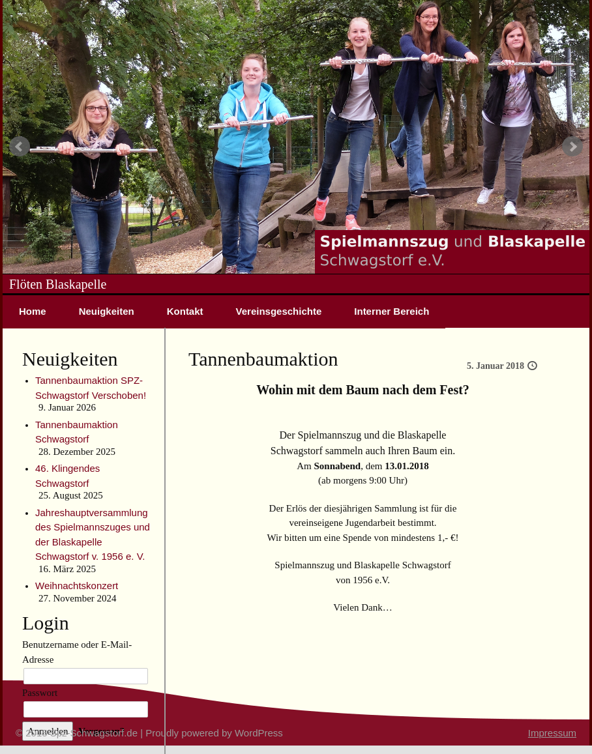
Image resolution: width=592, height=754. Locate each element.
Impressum (552, 732)
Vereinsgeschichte (279, 311)
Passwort (39, 693)
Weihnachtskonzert (76, 585)
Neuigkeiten (106, 311)
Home (32, 311)
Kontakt (185, 311)
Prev (19, 146)
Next (572, 146)
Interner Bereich (391, 311)
